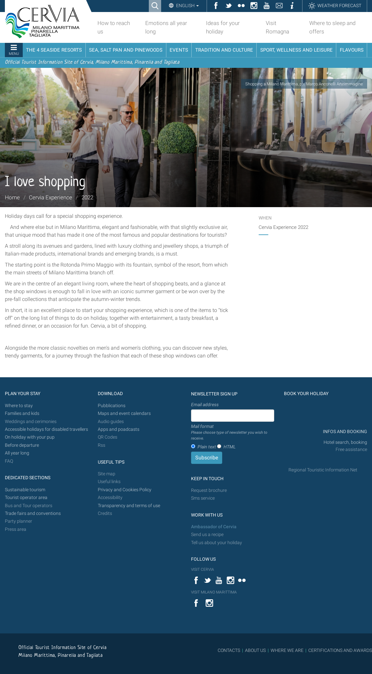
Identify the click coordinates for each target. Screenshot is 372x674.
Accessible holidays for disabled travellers (46, 429)
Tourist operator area (26, 497)
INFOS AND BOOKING (344, 431)
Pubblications (111, 405)
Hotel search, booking (345, 442)
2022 (87, 197)
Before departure (22, 445)
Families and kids (22, 413)
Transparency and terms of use (129, 505)
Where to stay (19, 405)
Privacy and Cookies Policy (124, 490)
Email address (205, 404)
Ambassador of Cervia (214, 527)
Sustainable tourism (25, 490)
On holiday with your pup (30, 437)
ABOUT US (255, 650)
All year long (17, 453)
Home (12, 197)
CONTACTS (229, 650)
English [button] (187, 5)
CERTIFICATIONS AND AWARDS (340, 650)
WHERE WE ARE (287, 650)
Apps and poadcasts (118, 429)
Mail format (232, 432)
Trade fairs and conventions (33, 513)
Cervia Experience (50, 197)
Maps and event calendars (124, 413)
